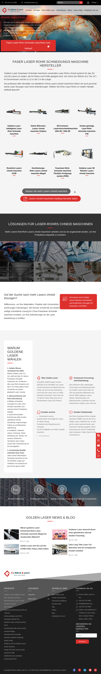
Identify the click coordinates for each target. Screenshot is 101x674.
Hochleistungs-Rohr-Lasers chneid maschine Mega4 (38, 170)
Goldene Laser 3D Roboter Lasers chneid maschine (87, 170)
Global (94, 2)
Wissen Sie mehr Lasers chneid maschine (46, 191)
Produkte (29, 12)
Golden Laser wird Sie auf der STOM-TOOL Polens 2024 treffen (34, 547)
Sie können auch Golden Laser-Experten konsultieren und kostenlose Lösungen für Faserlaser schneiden (77, 301)
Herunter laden (56, 604)
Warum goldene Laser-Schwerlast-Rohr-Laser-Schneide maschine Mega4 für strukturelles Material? (33, 532)
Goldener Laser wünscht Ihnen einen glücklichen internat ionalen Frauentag (82, 533)
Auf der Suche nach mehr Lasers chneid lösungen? (29, 296)
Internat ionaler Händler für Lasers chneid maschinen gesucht (24, 15)
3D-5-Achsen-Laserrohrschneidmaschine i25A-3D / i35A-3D (63, 128)
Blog (53, 613)
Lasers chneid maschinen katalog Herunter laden (50, 199)
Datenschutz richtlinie (59, 670)
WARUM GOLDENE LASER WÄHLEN (15, 354)
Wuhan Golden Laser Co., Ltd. (21, 670)
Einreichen (82, 641)
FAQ (53, 607)
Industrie (39, 594)
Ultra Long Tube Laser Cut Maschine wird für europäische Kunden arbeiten (82, 548)
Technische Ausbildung (59, 601)
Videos (69, 12)
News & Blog (78, 12)
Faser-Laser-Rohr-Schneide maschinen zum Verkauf (28, 45)
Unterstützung (61, 12)
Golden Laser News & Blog (50, 518)
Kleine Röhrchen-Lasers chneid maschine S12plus (38, 128)
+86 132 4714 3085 (9, 2)
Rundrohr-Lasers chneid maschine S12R (14, 170)
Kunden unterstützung (59, 598)
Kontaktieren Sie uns (91, 12)
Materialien (39, 598)
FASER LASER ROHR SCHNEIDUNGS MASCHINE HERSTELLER (50, 64)
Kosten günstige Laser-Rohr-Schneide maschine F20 (86, 130)
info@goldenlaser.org (31, 2)
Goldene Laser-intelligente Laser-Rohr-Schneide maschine (14, 130)
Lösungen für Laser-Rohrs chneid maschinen (50, 225)
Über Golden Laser (48, 12)
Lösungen (36, 12)
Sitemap (48, 670)
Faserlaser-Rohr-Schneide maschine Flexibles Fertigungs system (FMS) (63, 172)
